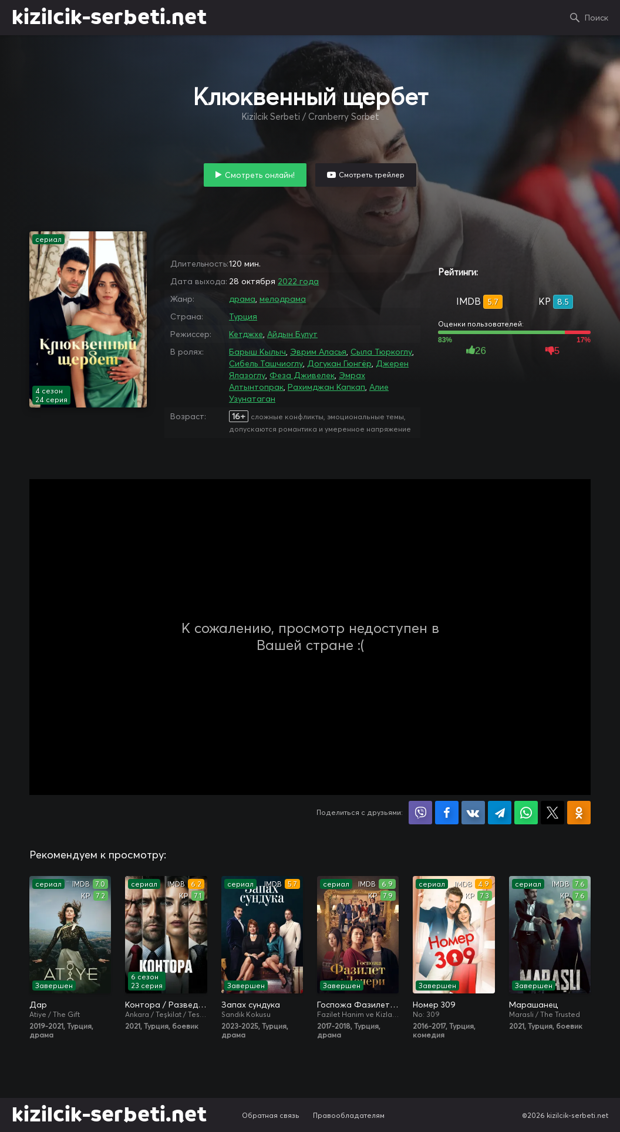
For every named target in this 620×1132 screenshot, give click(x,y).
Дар (38, 1004)
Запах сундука (250, 1004)
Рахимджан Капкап (326, 387)
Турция (243, 316)
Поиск (596, 17)
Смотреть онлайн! (260, 175)
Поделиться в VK (473, 812)
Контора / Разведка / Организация (166, 1004)
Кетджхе (246, 334)
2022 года (298, 281)
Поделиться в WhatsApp (526, 812)
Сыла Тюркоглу (381, 351)
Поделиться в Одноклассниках (579, 812)
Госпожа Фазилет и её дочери (358, 1004)
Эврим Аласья (318, 351)
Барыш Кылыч (257, 351)
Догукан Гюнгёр (339, 363)
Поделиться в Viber (420, 812)
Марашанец (533, 1004)
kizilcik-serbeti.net (109, 17)
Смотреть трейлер (372, 174)
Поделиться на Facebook (447, 812)
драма (242, 299)
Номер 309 (434, 1004)
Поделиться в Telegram (499, 812)
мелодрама (283, 299)
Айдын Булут (292, 334)
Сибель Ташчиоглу (266, 363)
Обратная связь (270, 1115)
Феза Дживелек (302, 375)
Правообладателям (349, 1115)
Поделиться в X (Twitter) (552, 812)
